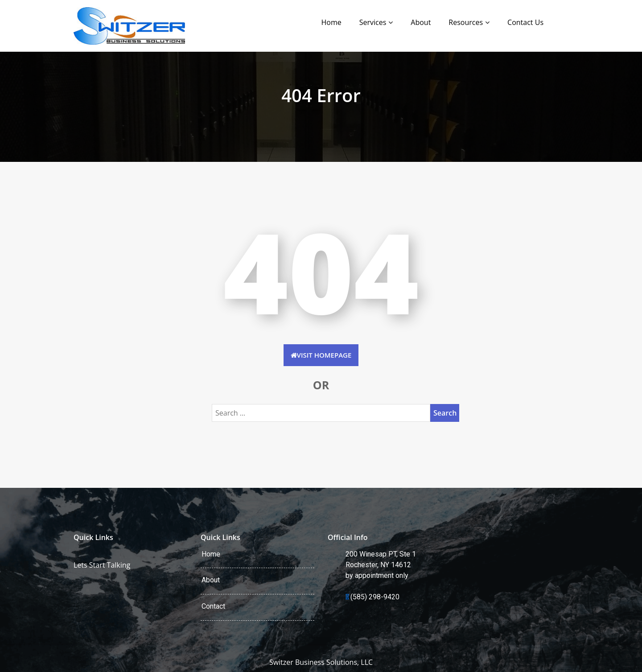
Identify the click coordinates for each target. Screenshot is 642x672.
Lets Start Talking (102, 565)
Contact (213, 606)
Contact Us (525, 22)
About (421, 22)
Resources (466, 22)
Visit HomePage (321, 354)
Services (373, 22)
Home (331, 22)
